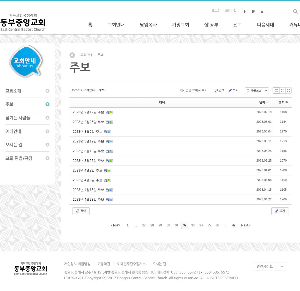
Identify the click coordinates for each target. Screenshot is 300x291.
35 (209, 225)
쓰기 (233, 90)
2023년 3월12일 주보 (89, 141)
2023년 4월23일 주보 (89, 199)
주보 (100, 55)
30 (168, 225)
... (136, 225)
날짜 (263, 102)
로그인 (216, 10)
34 (200, 225)
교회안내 (86, 55)
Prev (115, 225)
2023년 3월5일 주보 (88, 132)
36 (217, 225)
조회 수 (283, 102)
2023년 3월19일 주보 (89, 151)
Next (245, 225)
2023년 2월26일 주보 (89, 122)
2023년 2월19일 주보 (89, 112)
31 (176, 225)
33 (192, 225)
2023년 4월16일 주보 (89, 190)
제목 (162, 102)
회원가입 (230, 10)
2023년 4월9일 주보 (88, 180)
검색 (219, 90)
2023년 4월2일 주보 (88, 170)
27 (143, 225)
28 (152, 225)
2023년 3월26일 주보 (89, 161)
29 (160, 225)
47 (233, 225)
